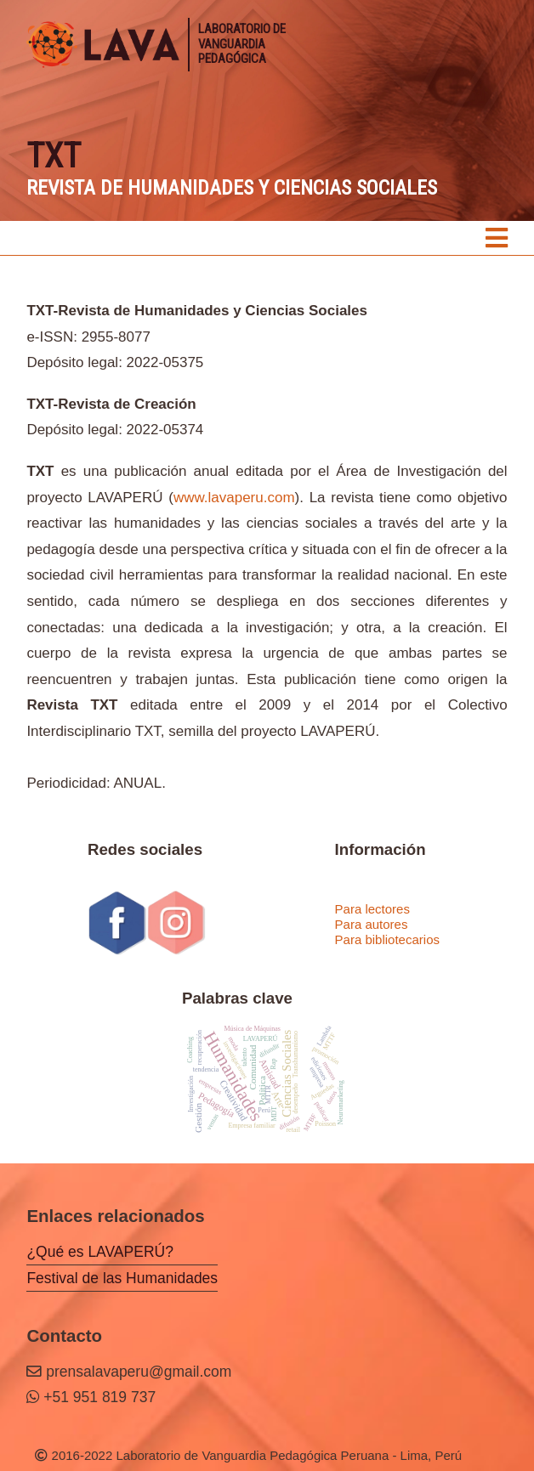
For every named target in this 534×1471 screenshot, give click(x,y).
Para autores (371, 924)
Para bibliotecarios (387, 939)
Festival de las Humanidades (122, 1278)
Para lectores (372, 909)
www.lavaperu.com (234, 497)
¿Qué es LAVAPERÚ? (99, 1251)
